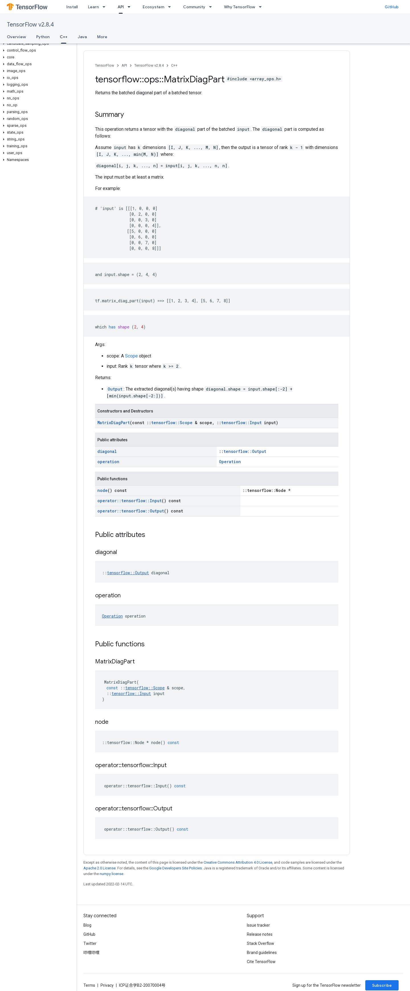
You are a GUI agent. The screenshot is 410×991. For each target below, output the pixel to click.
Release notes (259, 934)
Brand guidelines (262, 952)
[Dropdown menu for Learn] (105, 7)
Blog (87, 925)
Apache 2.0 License (99, 868)
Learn (93, 6)
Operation (230, 461)
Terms (89, 985)
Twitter (90, 943)
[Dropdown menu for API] (131, 7)
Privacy (107, 985)
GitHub (392, 6)
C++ (174, 65)
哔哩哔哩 (91, 952)
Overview (16, 36)
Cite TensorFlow (261, 961)
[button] (37, 43)
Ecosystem (153, 6)
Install (72, 6)
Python (43, 36)
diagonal (107, 451)
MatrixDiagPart (113, 422)
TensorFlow (104, 65)
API (124, 65)
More (102, 36)
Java (82, 36)
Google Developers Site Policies (175, 868)
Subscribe (382, 985)
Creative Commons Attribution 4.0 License (238, 862)
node (102, 490)
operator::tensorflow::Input (129, 500)
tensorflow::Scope (171, 422)
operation (108, 461)
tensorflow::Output (245, 451)
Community (194, 6)
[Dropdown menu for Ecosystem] (171, 7)
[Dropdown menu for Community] (212, 7)
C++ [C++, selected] (63, 36)
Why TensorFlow (239, 6)
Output (115, 389)
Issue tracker (258, 925)
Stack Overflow (260, 943)
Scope (131, 356)
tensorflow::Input (241, 422)
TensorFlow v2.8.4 (30, 24)
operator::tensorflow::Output (130, 511)
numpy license (111, 874)
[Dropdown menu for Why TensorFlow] (262, 7)
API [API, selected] (121, 6)
